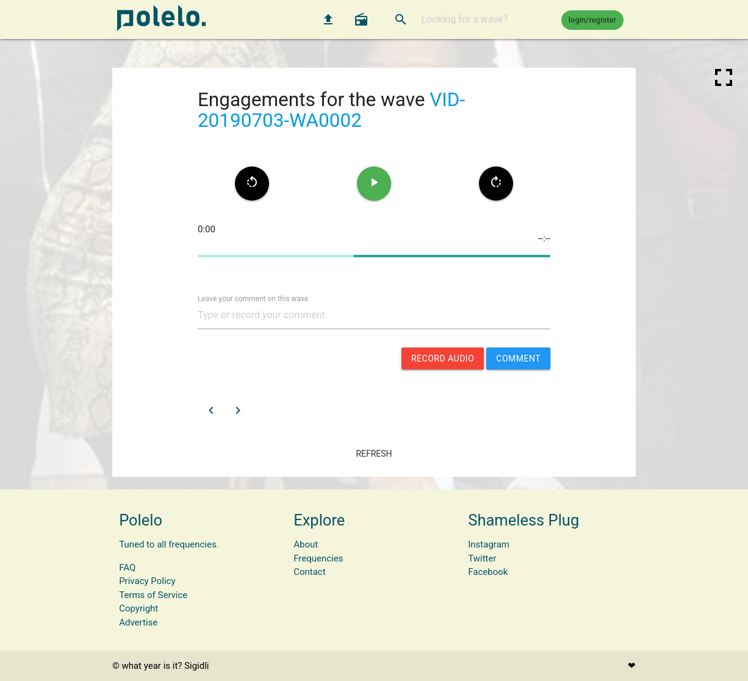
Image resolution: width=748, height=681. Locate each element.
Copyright (138, 608)
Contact (309, 571)
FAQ (127, 567)
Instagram (488, 544)
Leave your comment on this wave (253, 298)
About (305, 544)
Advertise (138, 622)
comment (518, 358)
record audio (442, 358)
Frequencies (318, 558)
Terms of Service (153, 595)
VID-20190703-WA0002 (331, 110)
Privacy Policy (147, 581)
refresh (374, 453)
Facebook (488, 571)
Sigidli (196, 665)
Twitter (482, 558)
